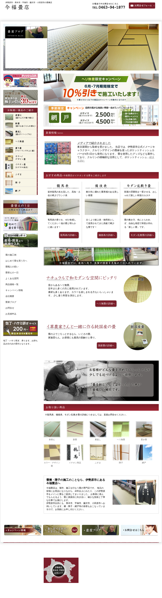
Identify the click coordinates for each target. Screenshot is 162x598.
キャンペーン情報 (14, 290)
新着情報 (125, 570)
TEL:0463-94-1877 (14, 563)
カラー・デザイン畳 (97, 570)
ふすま (98, 463)
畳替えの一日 (12, 272)
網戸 (144, 463)
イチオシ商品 (75, 463)
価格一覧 (125, 574)
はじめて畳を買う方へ (16, 261)
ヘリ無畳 (121, 440)
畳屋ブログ (10, 302)
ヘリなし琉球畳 (68, 16)
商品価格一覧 (12, 284)
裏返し (98, 440)
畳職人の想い (120, 16)
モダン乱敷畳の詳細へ (142, 235)
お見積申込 (10, 314)
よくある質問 (12, 278)
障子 (121, 463)
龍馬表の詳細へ (68, 235)
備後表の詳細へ (107, 235)
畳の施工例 (42, 16)
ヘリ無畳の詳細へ (106, 303)
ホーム (16, 16)
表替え (52, 440)
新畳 (75, 440)
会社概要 (146, 16)
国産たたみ (94, 16)
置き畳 (144, 440)
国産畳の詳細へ (106, 345)
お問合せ (9, 308)
